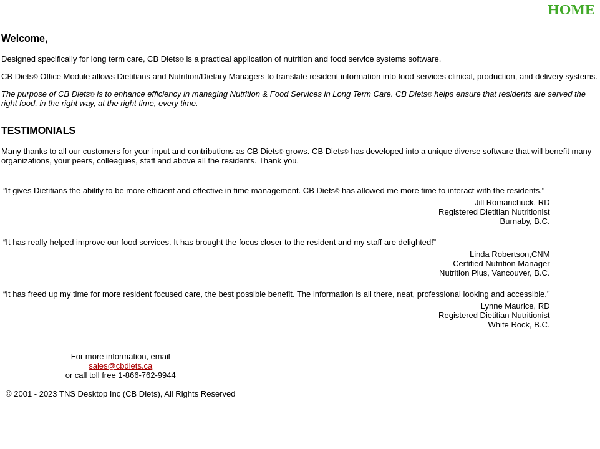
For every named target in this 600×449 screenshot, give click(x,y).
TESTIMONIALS (38, 130)
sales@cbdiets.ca (120, 365)
